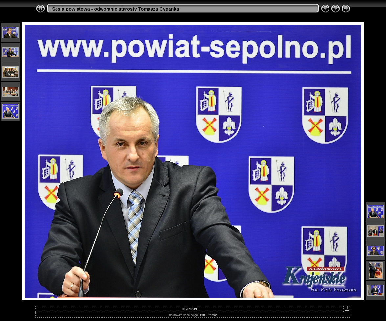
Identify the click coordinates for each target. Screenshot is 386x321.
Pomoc (212, 315)
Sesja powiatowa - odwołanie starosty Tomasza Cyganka (115, 8)
